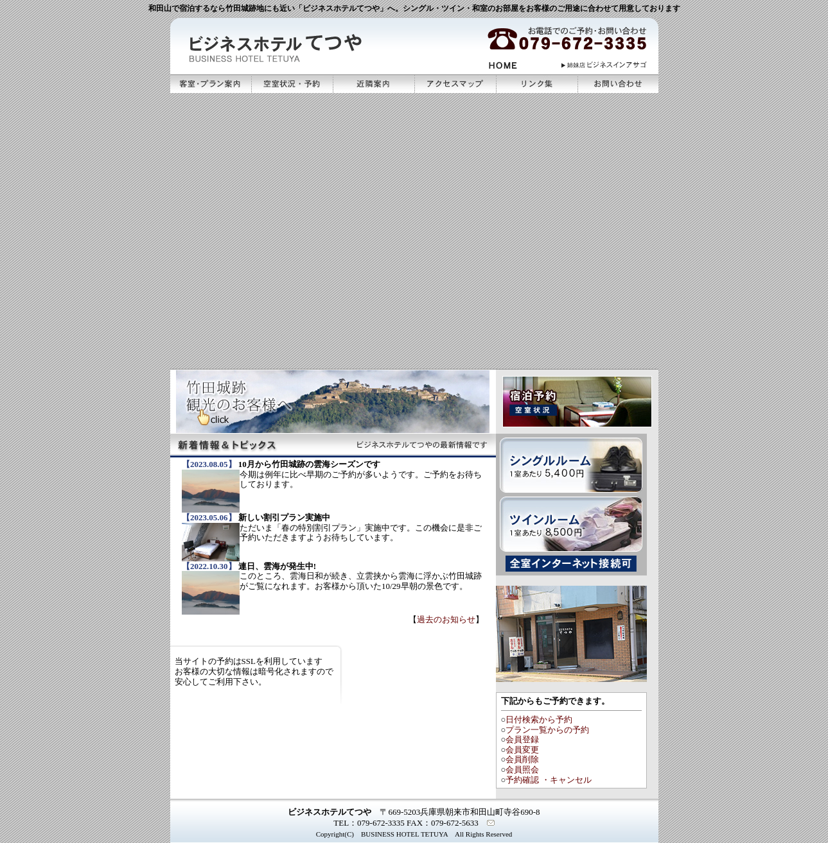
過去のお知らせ (446, 619)
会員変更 (522, 749)
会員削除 (522, 759)
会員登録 (522, 739)
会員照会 (522, 769)
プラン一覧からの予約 (547, 730)
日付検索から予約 (539, 719)
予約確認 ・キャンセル (548, 780)
